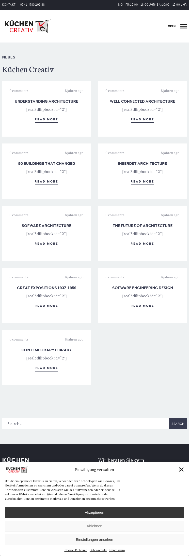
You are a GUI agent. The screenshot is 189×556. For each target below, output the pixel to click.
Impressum (117, 550)
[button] (181, 469)
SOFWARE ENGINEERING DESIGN (142, 287)
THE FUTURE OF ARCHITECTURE (143, 225)
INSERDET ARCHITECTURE (142, 163)
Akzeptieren (94, 512)
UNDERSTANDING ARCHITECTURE (46, 101)
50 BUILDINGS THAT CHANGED (46, 163)
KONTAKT (9, 5)
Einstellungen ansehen (94, 539)
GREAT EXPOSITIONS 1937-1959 (46, 287)
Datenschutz (98, 550)
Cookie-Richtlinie (75, 550)
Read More (46, 119)
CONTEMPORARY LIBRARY (46, 350)
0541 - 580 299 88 (32, 5)
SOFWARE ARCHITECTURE (46, 225)
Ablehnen (94, 526)
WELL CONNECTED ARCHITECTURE (142, 101)
